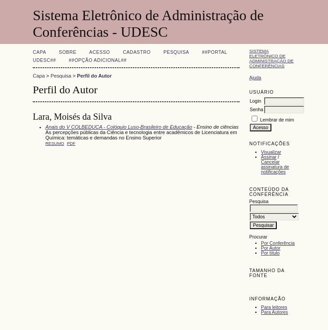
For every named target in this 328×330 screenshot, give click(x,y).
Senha (256, 109)
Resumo (54, 143)
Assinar (269, 157)
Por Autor (270, 248)
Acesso (99, 52)
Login (255, 101)
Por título (270, 253)
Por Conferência (278, 243)
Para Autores (274, 312)
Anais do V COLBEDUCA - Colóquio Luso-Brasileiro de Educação (118, 127)
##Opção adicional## (98, 60)
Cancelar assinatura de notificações (275, 167)
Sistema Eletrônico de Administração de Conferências (271, 58)
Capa (39, 52)
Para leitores (274, 307)
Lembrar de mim (277, 119)
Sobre (67, 52)
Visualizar (271, 152)
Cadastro (137, 52)
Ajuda (255, 77)
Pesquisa (176, 52)
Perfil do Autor (94, 75)
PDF (71, 143)
